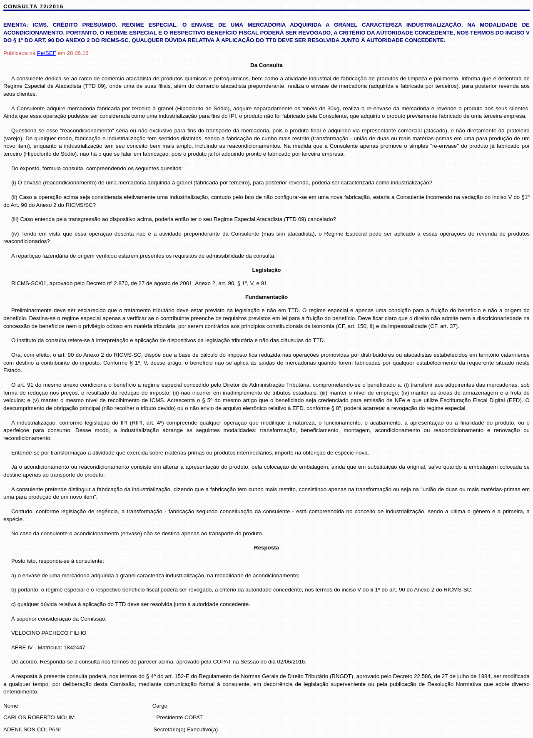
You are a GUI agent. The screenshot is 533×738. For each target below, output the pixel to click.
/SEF (46, 53)
